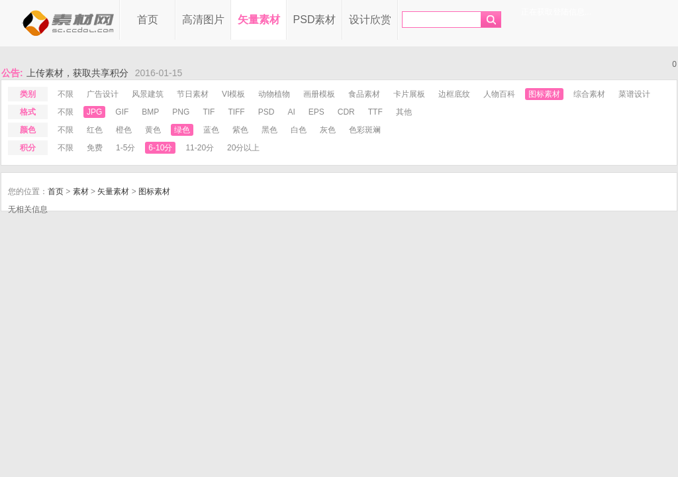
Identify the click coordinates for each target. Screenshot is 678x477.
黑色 (269, 129)
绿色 (182, 129)
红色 (95, 129)
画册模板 (319, 94)
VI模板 (233, 94)
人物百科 (499, 94)
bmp (150, 112)
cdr (346, 112)
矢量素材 (259, 19)
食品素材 (364, 94)
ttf (375, 112)
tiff (236, 112)
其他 (404, 112)
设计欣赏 (370, 19)
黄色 (153, 129)
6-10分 (160, 147)
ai (291, 112)
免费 (95, 147)
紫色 (240, 129)
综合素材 (589, 94)
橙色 (124, 129)
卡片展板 (409, 94)
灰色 (328, 129)
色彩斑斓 (365, 129)
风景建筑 (148, 94)
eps (316, 112)
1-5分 (125, 147)
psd (266, 112)
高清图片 (203, 19)
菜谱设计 (634, 94)
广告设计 (103, 94)
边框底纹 (454, 94)
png (180, 112)
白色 (299, 129)
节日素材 (193, 94)
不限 (65, 94)
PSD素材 (314, 19)
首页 (147, 19)
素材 (81, 191)
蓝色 (211, 129)
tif (209, 112)
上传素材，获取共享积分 (77, 73)
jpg (94, 112)
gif (121, 112)
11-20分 (199, 147)
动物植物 (274, 94)
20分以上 (243, 147)
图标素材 (544, 94)
